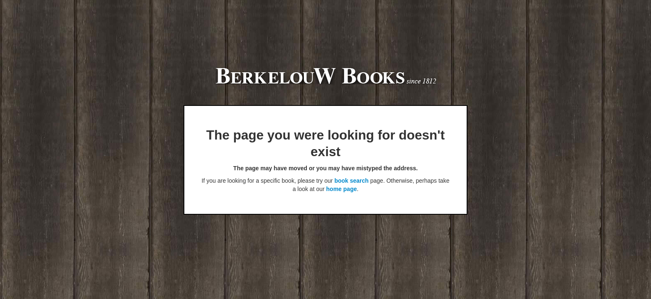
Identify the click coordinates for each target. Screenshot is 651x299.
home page (341, 189)
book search (351, 180)
